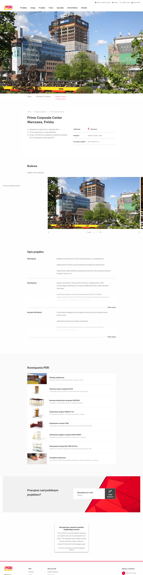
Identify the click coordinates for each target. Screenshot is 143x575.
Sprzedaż (60, 8)
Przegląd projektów (40, 112)
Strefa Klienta (72, 8)
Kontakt (84, 8)
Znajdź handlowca (53, 572)
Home (29, 112)
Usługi (32, 8)
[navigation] (94, 494)
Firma (51, 8)
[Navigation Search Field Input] (129, 8)
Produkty (23, 8)
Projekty (42, 8)
